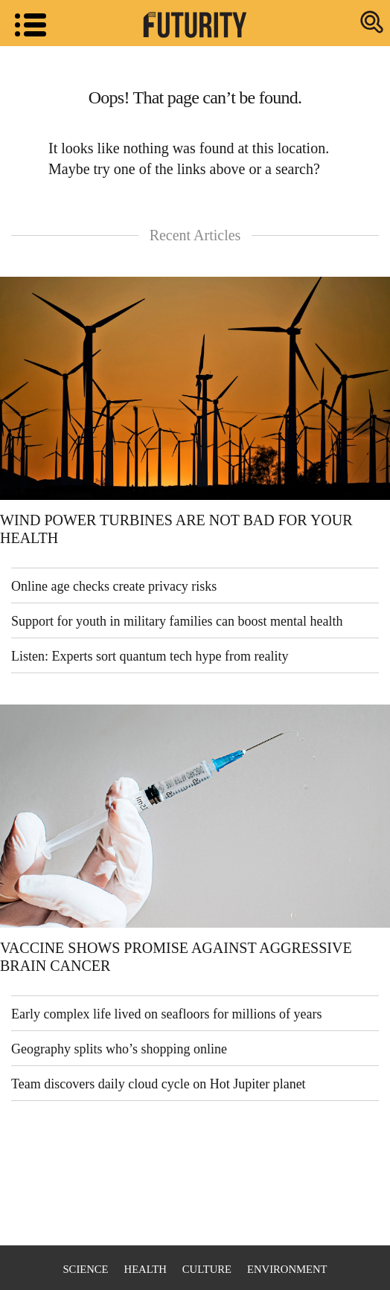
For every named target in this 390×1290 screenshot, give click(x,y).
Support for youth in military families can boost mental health (176, 621)
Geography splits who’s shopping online (119, 1049)
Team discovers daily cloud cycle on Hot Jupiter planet (158, 1083)
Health (145, 1269)
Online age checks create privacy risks (114, 586)
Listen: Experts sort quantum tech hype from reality (149, 656)
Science (85, 1269)
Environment (287, 1269)
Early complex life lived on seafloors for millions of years (166, 1014)
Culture (206, 1269)
